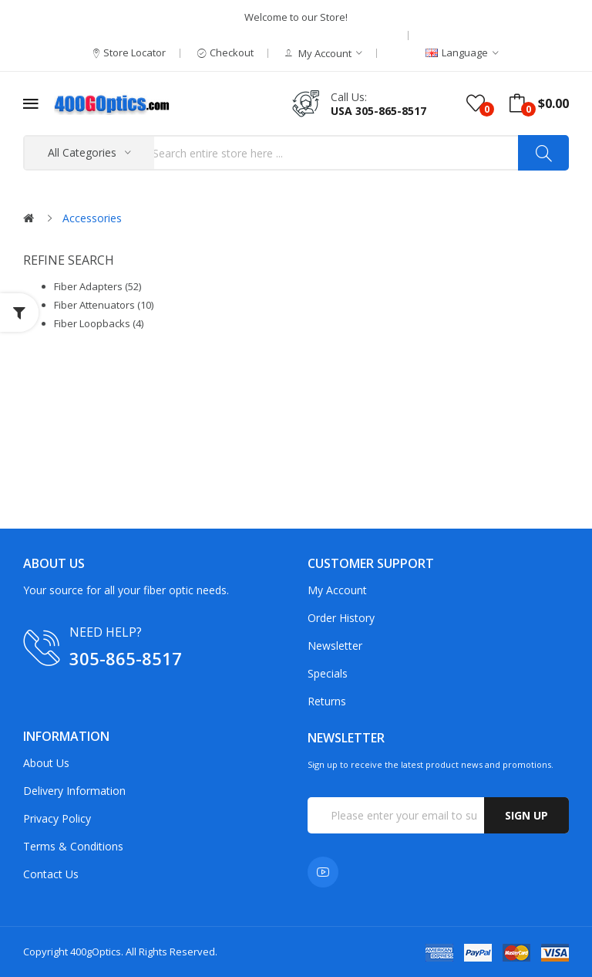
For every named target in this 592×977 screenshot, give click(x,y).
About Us (46, 763)
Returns (327, 701)
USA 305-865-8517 (378, 110)
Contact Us (51, 874)
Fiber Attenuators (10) (103, 305)
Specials (328, 673)
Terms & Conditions (73, 846)
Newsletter (335, 645)
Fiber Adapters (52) (97, 286)
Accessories (92, 218)
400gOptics (95, 951)
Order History (341, 617)
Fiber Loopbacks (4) (98, 323)
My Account (337, 590)
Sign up (526, 815)
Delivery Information (74, 790)
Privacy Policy (57, 818)
